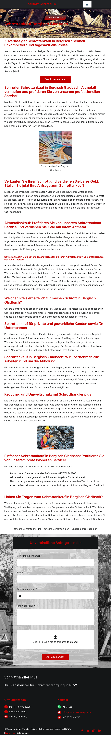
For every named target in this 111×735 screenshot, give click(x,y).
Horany (67, 729)
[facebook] (82, 731)
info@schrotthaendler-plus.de (76, 712)
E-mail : (22, 572)
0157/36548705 (67, 473)
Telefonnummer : (27, 589)
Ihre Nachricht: (26, 605)
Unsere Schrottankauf (56, 528)
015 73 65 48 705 (71, 717)
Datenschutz (22, 733)
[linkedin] (99, 731)
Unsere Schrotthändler (84, 528)
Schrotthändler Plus (42, 4)
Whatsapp (67, 707)
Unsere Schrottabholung (27, 528)
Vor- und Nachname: (29, 555)
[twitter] (88, 731)
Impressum (10, 733)
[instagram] (93, 731)
